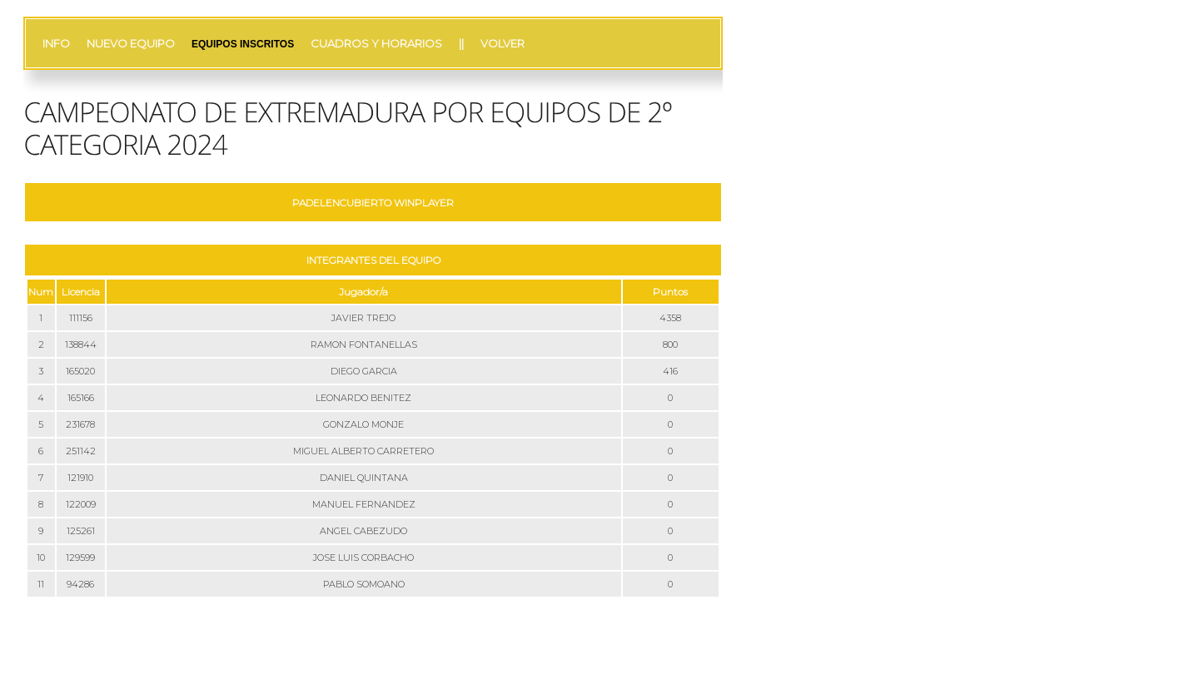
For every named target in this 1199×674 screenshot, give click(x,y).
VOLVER (502, 43)
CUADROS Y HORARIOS (376, 43)
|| (461, 43)
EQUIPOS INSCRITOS (243, 44)
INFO (56, 43)
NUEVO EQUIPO (131, 43)
